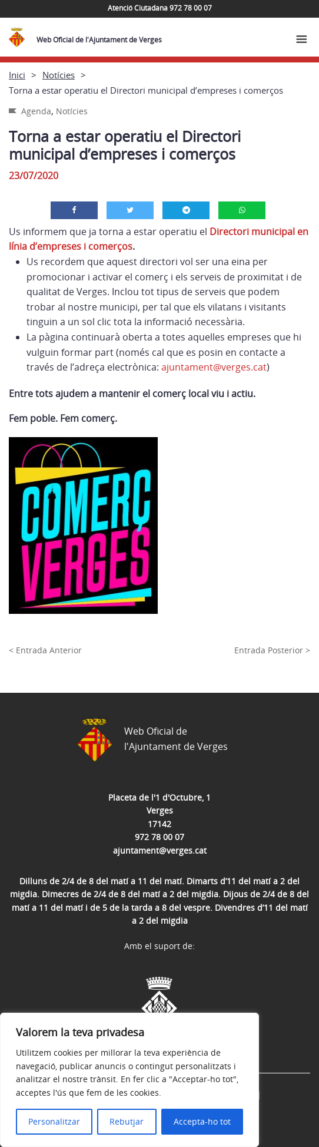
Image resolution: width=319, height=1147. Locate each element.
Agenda (36, 111)
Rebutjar (126, 1121)
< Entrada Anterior (45, 650)
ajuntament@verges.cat (214, 367)
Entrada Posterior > (272, 650)
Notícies (58, 75)
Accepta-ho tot (202, 1121)
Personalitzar (54, 1121)
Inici (17, 75)
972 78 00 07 (159, 836)
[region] (129, 1080)
